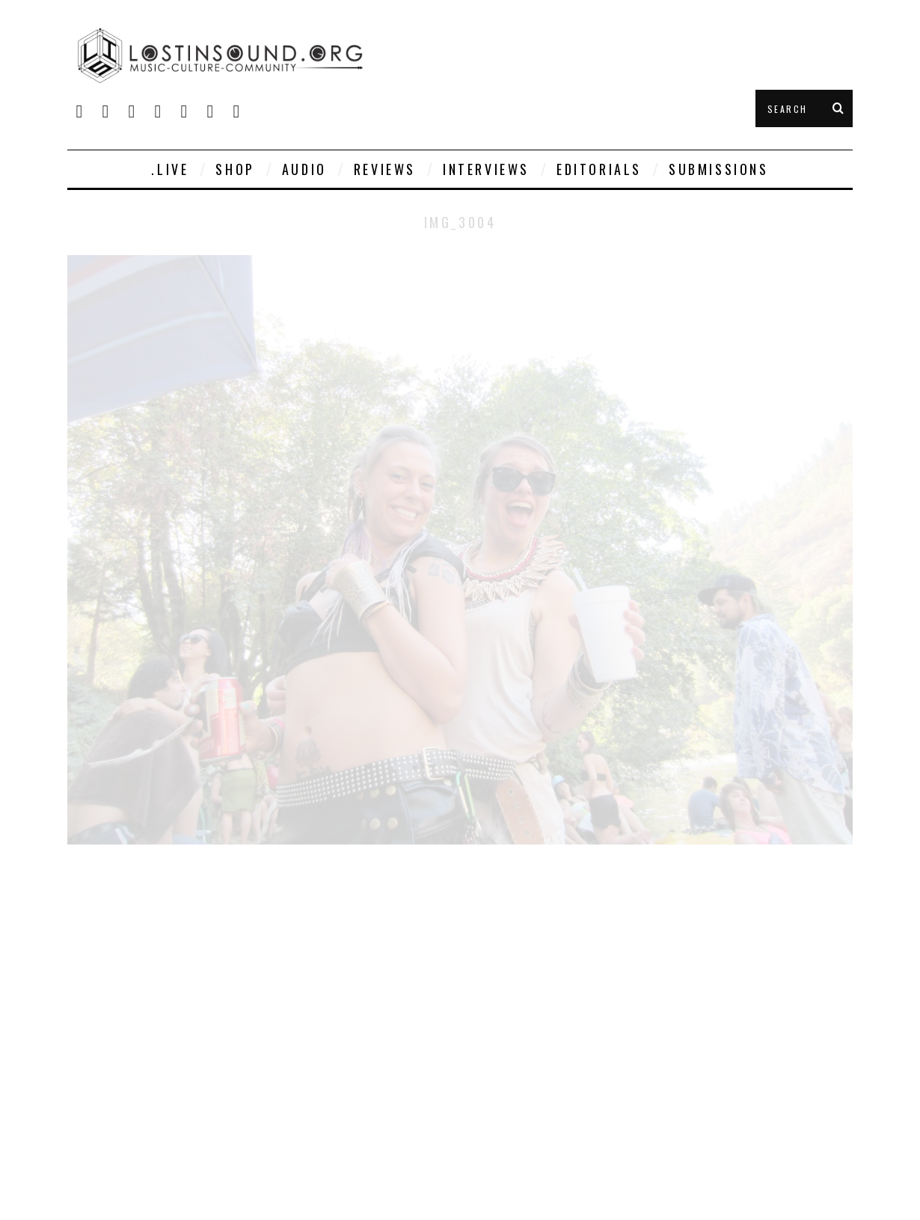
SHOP (234, 169)
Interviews (486, 169)
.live (169, 169)
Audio (304, 169)
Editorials (599, 169)
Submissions (719, 169)
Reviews (385, 169)
